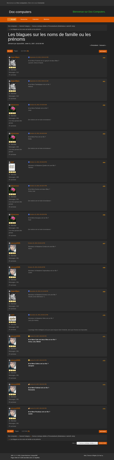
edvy (73, 26)
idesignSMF (34, 455)
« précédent (94, 45)
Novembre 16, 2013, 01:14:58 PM (39, 291)
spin (12, 315)
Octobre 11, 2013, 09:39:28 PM (38, 162)
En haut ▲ (100, 455)
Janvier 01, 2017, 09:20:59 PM (38, 336)
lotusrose (15, 105)
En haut (10, 431)
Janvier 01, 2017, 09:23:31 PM (38, 384)
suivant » (103, 45)
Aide (85, 455)
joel (12, 162)
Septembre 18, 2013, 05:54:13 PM (39, 57)
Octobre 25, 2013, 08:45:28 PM (36, 267)
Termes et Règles (92, 455)
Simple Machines (25, 455)
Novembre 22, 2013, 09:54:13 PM (39, 314)
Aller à (74, 443)
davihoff (68, 26)
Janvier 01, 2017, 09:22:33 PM (38, 360)
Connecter (41, 3)
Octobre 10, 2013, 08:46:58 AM (38, 133)
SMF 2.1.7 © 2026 (16, 455)
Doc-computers (20, 12)
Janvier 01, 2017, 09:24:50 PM (38, 408)
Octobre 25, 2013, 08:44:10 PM (36, 243)
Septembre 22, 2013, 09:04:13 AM (39, 81)
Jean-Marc (15, 57)
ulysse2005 (15, 243)
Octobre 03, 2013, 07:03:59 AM (38, 104)
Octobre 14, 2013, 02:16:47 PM (38, 185)
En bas (10, 51)
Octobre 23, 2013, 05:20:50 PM (38, 214)
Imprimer (103, 51)
